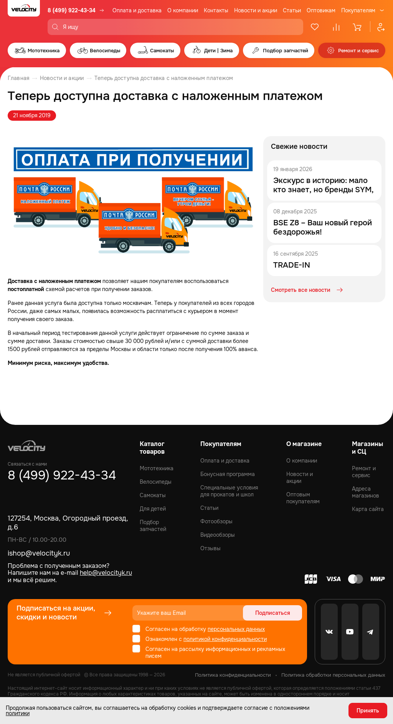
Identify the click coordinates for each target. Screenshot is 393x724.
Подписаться (272, 612)
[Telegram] (370, 632)
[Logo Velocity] (24, 17)
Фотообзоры (216, 521)
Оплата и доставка (137, 10)
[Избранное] (314, 27)
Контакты (216, 10)
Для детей (153, 508)
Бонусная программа (227, 474)
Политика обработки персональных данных (333, 674)
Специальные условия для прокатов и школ (229, 491)
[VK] (329, 632)
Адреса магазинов (365, 492)
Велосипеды (156, 481)
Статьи (292, 10)
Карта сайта (368, 509)
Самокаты (153, 495)
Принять (368, 710)
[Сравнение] (336, 27)
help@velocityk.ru (106, 573)
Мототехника (156, 468)
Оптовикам (321, 10)
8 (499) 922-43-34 (72, 10)
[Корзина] (357, 27)
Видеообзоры (217, 534)
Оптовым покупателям (303, 498)
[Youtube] (350, 632)
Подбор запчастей (153, 526)
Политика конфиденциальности (233, 674)
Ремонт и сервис (364, 472)
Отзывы (210, 548)
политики (18, 713)
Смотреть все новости (307, 290)
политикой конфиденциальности (225, 639)
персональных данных (236, 629)
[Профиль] (377, 27)
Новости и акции (255, 10)
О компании (182, 10)
